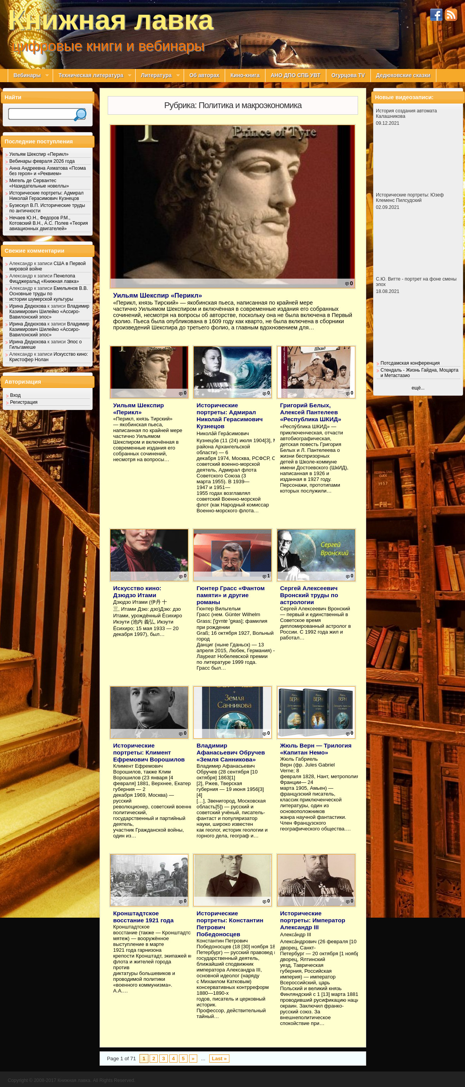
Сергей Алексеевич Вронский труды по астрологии (309, 595)
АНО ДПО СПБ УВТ (295, 75)
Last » (219, 1058)
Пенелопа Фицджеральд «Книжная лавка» (44, 278)
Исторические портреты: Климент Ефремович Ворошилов (149, 752)
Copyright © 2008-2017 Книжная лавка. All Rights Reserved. (71, 1080)
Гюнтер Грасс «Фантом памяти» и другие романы (230, 595)
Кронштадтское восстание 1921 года (143, 916)
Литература (157, 75)
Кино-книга (245, 75)
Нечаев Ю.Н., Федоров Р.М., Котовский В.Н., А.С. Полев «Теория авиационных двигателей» (48, 223)
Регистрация (24, 402)
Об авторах (204, 75)
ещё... (418, 388)
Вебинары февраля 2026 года (42, 161)
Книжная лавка (111, 19)
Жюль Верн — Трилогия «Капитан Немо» (316, 749)
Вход (15, 395)
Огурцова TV (348, 75)
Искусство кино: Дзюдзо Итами (137, 591)
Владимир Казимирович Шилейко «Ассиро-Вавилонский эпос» (49, 311)
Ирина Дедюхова (27, 306)
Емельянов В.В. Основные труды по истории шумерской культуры (48, 294)
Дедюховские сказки (403, 75)
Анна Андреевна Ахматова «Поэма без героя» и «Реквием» (47, 170)
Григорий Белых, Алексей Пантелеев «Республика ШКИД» (310, 412)
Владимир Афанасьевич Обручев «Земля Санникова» (230, 752)
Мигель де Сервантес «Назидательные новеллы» (39, 183)
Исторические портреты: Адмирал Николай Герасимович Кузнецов (229, 415)
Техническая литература (92, 75)
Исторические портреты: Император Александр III (312, 920)
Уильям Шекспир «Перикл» (157, 295)
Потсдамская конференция (410, 363)
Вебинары (28, 75)
